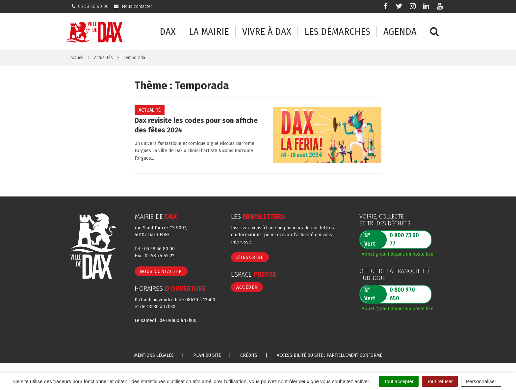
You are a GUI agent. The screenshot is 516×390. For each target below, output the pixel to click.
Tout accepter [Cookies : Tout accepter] (399, 381)
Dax (168, 31)
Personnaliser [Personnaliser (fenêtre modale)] (481, 381)
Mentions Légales (154, 355)
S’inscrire (250, 257)
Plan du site (207, 355)
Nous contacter (161, 271)
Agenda (400, 31)
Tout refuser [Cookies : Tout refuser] (440, 381)
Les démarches (337, 31)
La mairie (209, 31)
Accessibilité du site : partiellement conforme (329, 355)
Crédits (248, 355)
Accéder (247, 287)
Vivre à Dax (266, 31)
